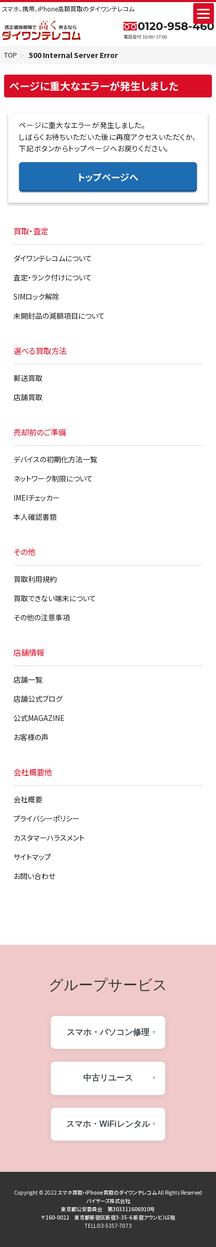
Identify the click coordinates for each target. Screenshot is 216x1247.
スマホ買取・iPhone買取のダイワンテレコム (107, 1193)
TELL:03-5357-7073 (108, 1226)
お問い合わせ (34, 877)
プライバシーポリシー (46, 819)
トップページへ (108, 178)
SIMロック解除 (36, 297)
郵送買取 (27, 379)
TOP (11, 55)
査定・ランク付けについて (52, 278)
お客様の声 (31, 738)
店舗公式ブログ (38, 700)
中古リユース (108, 1078)
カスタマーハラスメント (49, 838)
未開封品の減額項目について (59, 316)
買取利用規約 (35, 580)
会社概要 (27, 800)
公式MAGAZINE (39, 719)
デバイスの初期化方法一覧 (55, 460)
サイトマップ (32, 858)
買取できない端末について (54, 599)
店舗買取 (27, 398)
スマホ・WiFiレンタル (108, 1125)
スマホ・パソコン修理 (108, 1033)
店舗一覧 (27, 680)
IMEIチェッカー (36, 498)
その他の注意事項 (41, 618)
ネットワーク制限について (53, 479)
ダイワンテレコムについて (52, 259)
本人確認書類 (35, 518)
